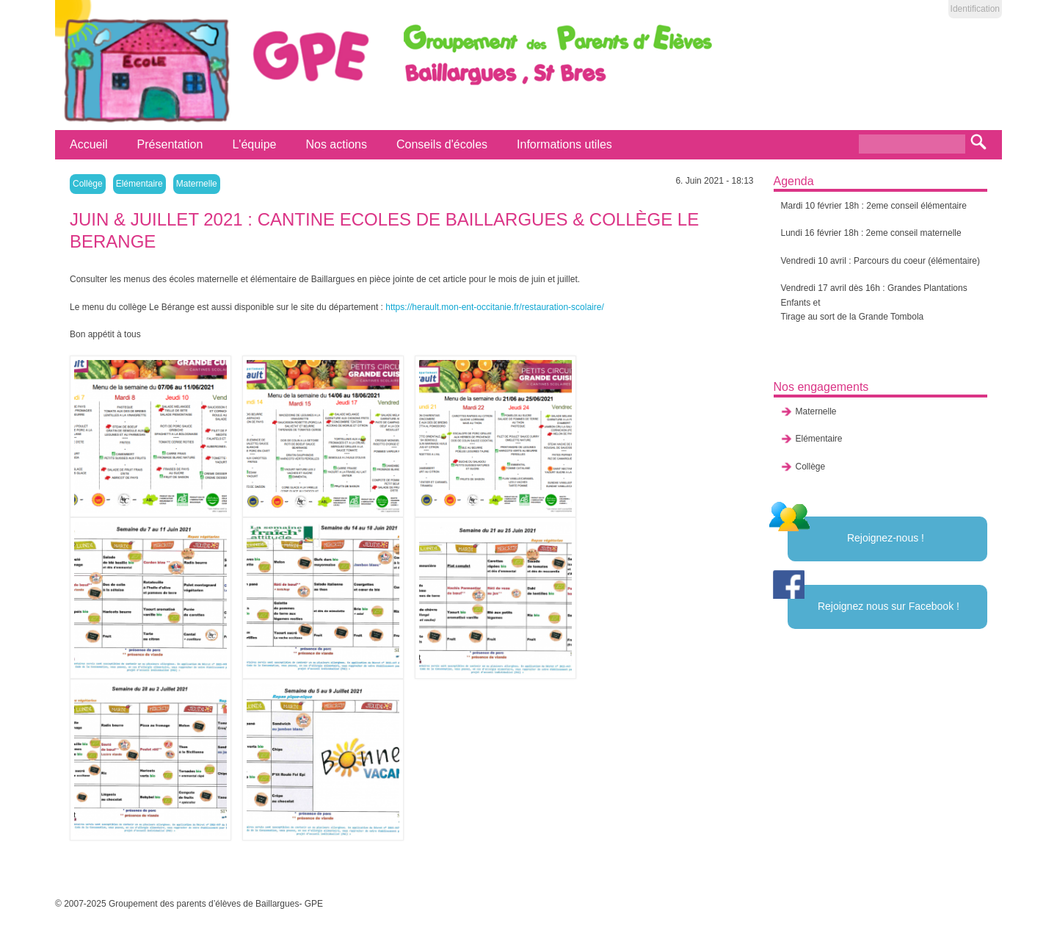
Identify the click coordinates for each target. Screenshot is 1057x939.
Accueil (89, 144)
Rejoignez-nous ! (885, 538)
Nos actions (336, 144)
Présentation (170, 144)
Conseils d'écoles (441, 144)
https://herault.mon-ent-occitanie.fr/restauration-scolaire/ (494, 307)
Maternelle (196, 184)
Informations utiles (564, 144)
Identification (975, 9)
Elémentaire (139, 184)
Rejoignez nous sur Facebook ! (888, 606)
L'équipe (254, 144)
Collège (88, 184)
